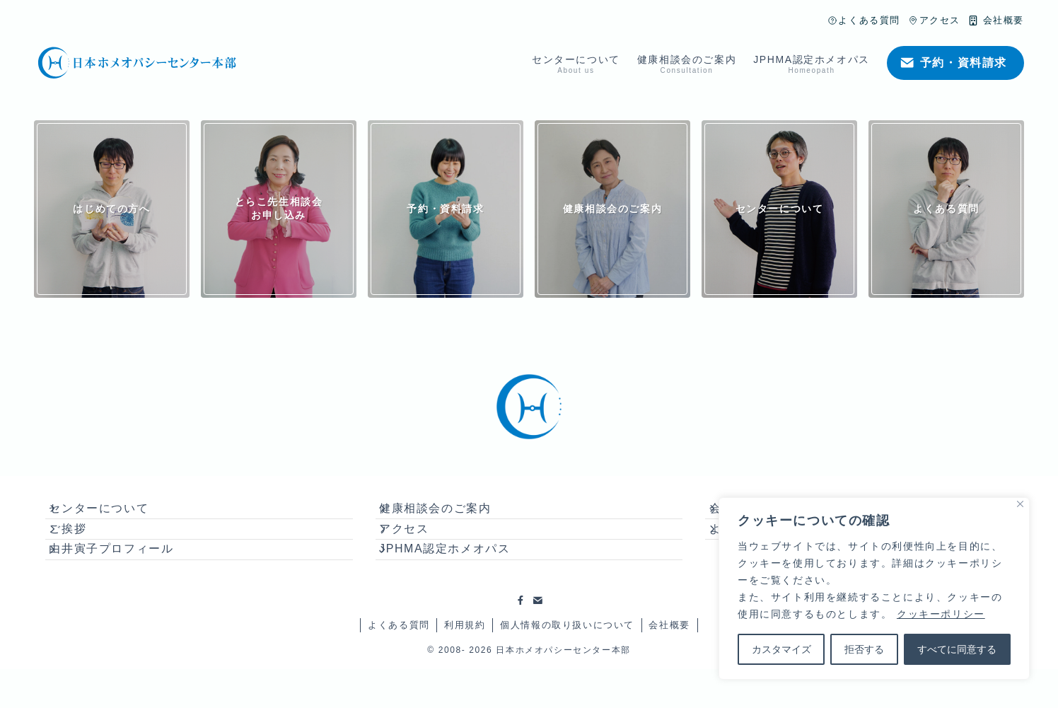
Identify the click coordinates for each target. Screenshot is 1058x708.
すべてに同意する (956, 649)
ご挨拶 (81, 548)
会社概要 (669, 664)
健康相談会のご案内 (448, 515)
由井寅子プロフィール (124, 582)
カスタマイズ (781, 649)
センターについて (112, 515)
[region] (874, 588)
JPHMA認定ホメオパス (458, 582)
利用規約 (464, 664)
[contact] (537, 640)
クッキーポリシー (941, 614)
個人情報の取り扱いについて (567, 664)
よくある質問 (399, 664)
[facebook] (520, 640)
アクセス (417, 548)
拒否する (864, 649)
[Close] (1020, 504)
